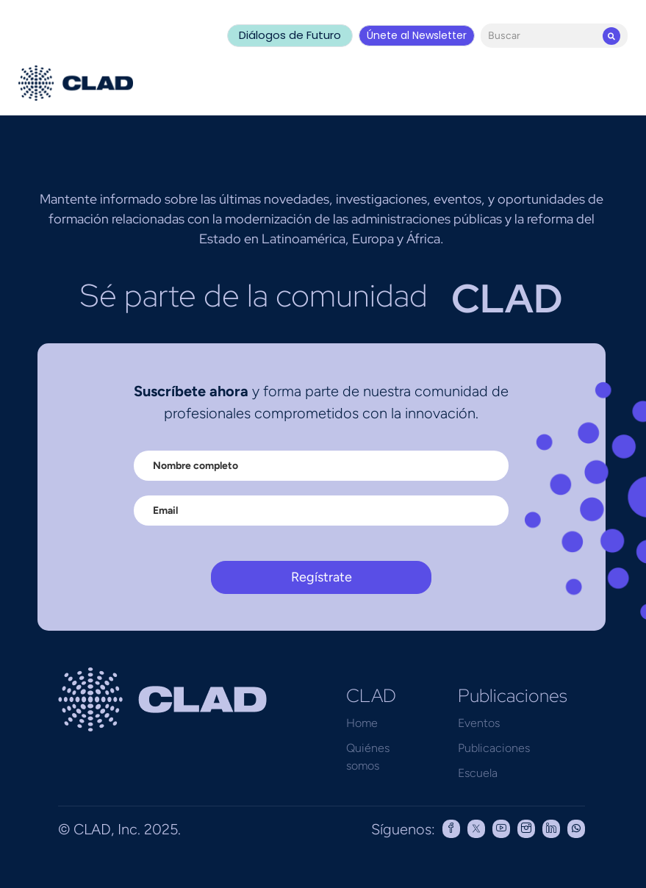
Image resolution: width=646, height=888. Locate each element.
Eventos (479, 723)
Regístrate (321, 577)
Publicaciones (494, 748)
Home (362, 723)
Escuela (478, 773)
